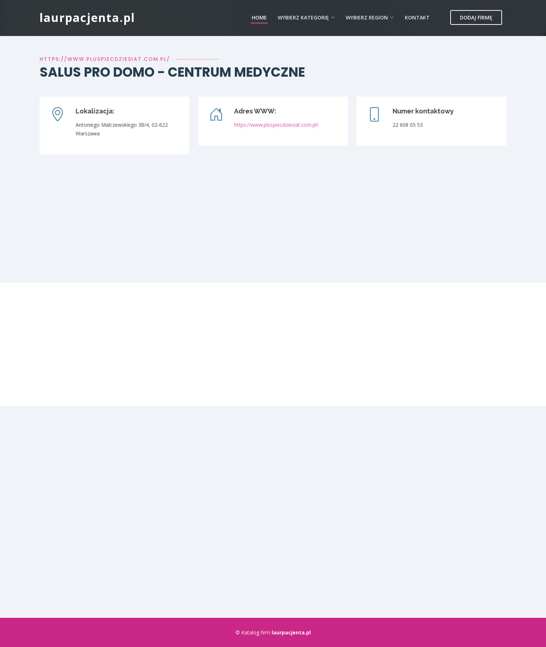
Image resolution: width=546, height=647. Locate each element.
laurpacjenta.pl (87, 17)
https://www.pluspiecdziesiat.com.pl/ (105, 59)
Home (259, 17)
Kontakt (417, 17)
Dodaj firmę (476, 17)
